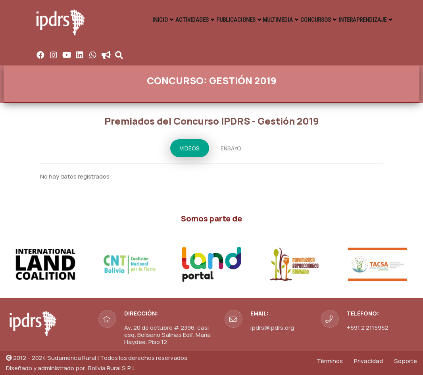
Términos (330, 361)
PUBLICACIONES (223, 20)
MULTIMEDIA (270, 20)
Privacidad (368, 361)
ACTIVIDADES (177, 20)
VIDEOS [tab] (190, 148)
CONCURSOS (311, 20)
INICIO (141, 20)
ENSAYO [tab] (231, 148)
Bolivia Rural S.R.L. (112, 368)
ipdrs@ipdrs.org (272, 327)
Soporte (405, 361)
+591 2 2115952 (367, 327)
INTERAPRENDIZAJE (361, 20)
